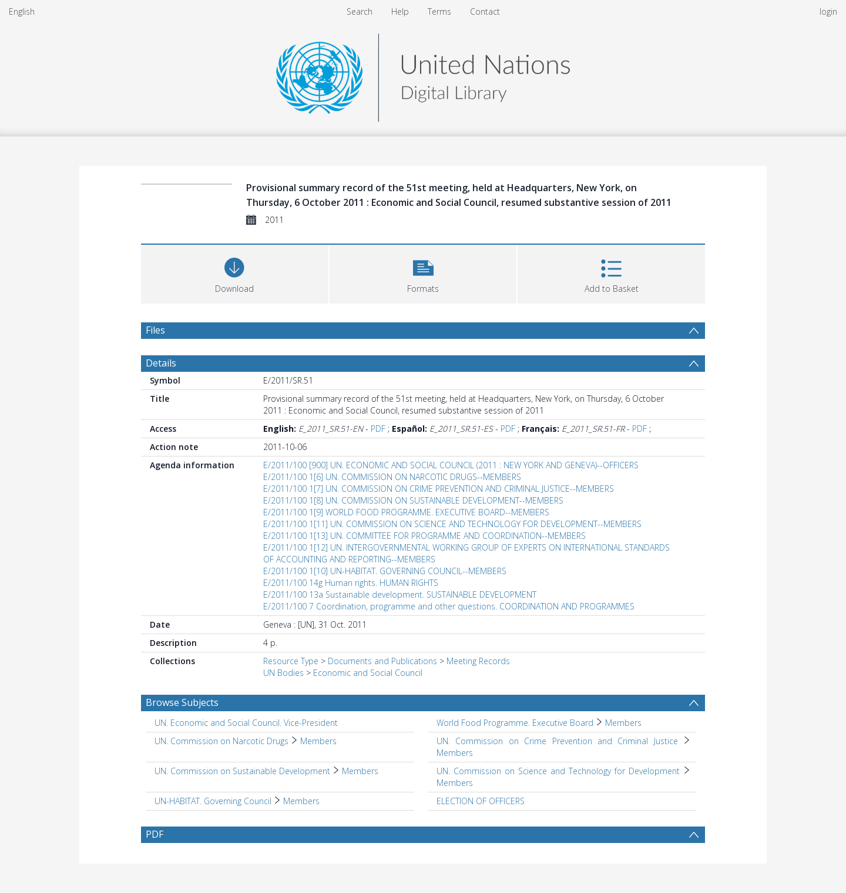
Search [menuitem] (359, 11)
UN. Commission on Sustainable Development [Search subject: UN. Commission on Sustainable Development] (242, 771)
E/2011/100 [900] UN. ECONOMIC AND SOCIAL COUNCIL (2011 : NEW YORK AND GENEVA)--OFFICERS (451, 465)
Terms (439, 11)
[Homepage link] (423, 74)
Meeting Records (478, 661)
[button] (423, 273)
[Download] (234, 273)
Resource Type (290, 661)
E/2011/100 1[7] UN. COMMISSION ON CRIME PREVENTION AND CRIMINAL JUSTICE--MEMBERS (438, 488)
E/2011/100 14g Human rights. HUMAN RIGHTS (350, 582)
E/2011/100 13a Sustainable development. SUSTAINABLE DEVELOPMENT (399, 594)
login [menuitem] (828, 11)
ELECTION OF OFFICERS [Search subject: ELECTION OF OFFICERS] (481, 801)
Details (161, 362)
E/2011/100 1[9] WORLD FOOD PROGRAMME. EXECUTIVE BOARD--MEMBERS (406, 512)
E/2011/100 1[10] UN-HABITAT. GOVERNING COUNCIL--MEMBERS (384, 571)
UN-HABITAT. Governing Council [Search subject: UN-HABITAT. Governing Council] (213, 801)
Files (155, 330)
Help (400, 11)
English (22, 11)
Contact (485, 11)
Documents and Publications (382, 661)
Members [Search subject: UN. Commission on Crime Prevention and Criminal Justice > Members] (455, 752)
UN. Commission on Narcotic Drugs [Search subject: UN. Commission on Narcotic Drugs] (221, 741)
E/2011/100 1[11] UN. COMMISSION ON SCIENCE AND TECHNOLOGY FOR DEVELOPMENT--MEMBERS (452, 523)
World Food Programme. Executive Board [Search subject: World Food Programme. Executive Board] (515, 722)
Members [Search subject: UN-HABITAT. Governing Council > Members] (301, 801)
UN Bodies (283, 672)
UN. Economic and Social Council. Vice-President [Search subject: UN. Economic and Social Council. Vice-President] (246, 722)
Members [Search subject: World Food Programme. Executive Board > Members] (623, 722)
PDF (378, 428)
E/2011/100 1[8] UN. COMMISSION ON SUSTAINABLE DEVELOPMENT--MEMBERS (413, 500)
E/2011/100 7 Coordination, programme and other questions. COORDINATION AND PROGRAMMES (448, 606)
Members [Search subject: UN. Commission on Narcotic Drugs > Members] (318, 741)
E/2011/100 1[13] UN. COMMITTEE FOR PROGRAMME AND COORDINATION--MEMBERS (424, 535)
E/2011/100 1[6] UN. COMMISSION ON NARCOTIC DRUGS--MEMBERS (392, 476)
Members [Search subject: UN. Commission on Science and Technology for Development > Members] (455, 782)
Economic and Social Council (367, 672)
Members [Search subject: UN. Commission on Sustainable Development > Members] (360, 771)
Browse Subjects (182, 702)
